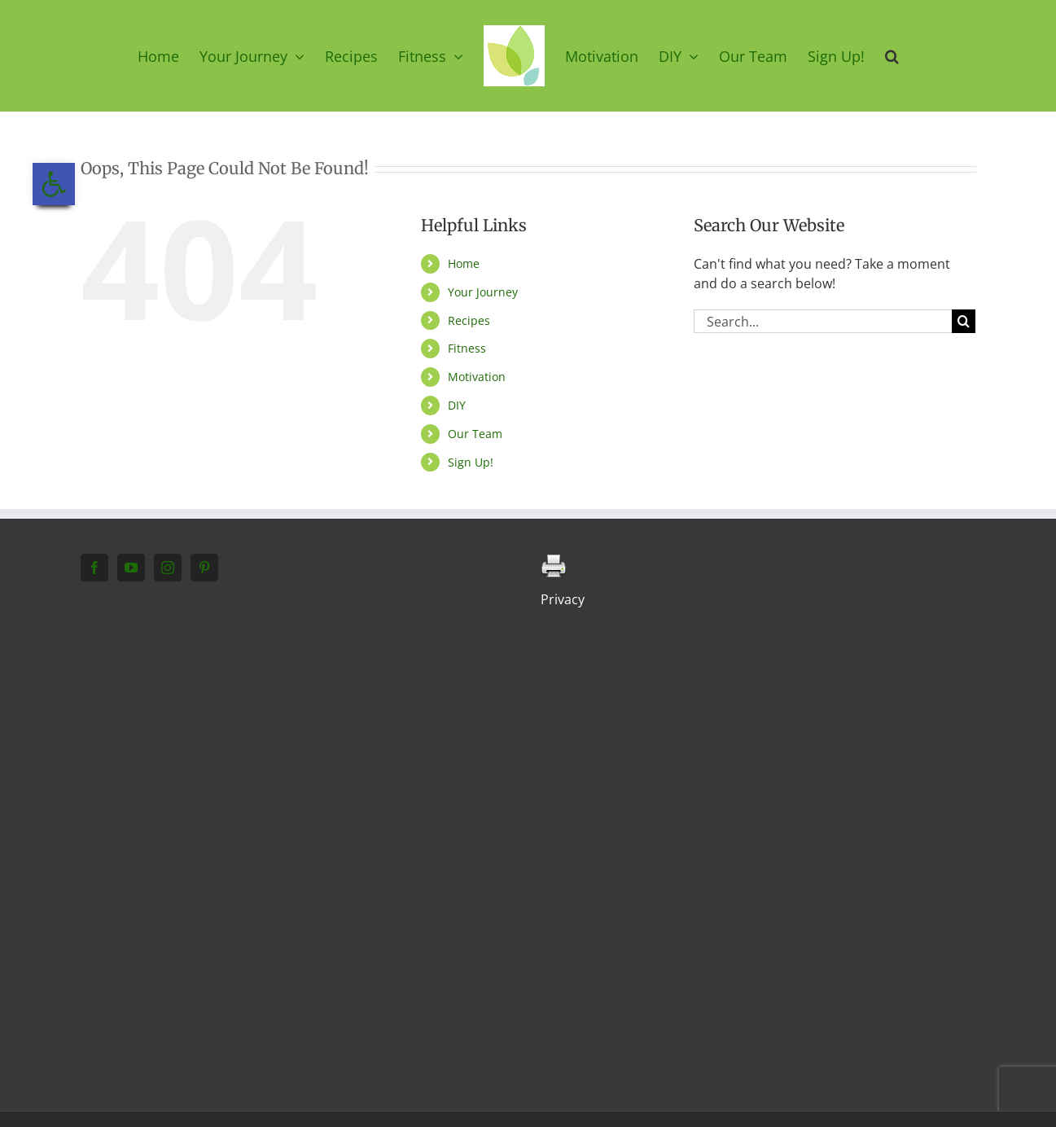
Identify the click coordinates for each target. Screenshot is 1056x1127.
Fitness (467, 348)
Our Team (475, 433)
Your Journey (483, 292)
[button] (892, 55)
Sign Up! (470, 462)
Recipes (469, 320)
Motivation (477, 376)
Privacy (563, 599)
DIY (457, 405)
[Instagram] (168, 567)
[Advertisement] (184, 834)
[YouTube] (131, 567)
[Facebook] (94, 567)
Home (464, 263)
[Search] (963, 321)
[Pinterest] (204, 567)
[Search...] (823, 321)
